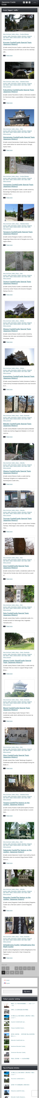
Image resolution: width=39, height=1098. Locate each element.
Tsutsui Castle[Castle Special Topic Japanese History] (17, 282)
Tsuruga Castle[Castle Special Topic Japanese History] (17, 519)
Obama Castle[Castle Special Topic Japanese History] (17, 472)
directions (24, 36)
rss (24, 2)
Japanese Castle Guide (8, 3)
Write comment (7, 39)
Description (14, 36)
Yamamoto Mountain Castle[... (18, 1052)
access (5, 36)
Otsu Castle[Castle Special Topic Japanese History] (16, 756)
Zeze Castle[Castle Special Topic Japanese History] (16, 567)
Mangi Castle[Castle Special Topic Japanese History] (16, 709)
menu (34, 2)
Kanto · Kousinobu (24, 415)
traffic (29, 37)
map (22, 37)
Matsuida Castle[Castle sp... (18, 1040)
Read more (9, 55)
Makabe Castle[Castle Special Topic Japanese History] (17, 425)
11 (17, 972)
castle (8, 36)
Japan (11, 37)
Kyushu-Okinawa (24, 34)
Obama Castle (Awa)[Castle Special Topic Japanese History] (17, 661)
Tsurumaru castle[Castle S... (18, 1078)
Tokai (21, 129)
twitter (27, 2)
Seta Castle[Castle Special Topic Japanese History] (16, 614)
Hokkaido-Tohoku (24, 81)
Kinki (21, 273)
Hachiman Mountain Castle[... (18, 1046)
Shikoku (22, 320)
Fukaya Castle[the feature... (18, 1028)
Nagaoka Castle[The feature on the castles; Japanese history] (17, 898)
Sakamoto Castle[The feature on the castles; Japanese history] (17, 851)
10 (12, 972)
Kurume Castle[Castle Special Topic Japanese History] (17, 43)
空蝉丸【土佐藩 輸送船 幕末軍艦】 (20, 1009)
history (7, 37)
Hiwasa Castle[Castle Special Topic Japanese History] (17, 330)
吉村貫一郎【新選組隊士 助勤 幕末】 (20, 1084)
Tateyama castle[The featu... (18, 1090)
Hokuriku (22, 462)
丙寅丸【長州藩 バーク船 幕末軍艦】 (20, 1058)
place (25, 37)
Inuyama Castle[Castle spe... (18, 1021)
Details (19, 36)
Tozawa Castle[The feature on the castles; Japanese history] (16, 803)
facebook (29, 2)
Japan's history (17, 37)
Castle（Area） (15, 34)
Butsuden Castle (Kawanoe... (18, 1097)
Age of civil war (7, 34)
